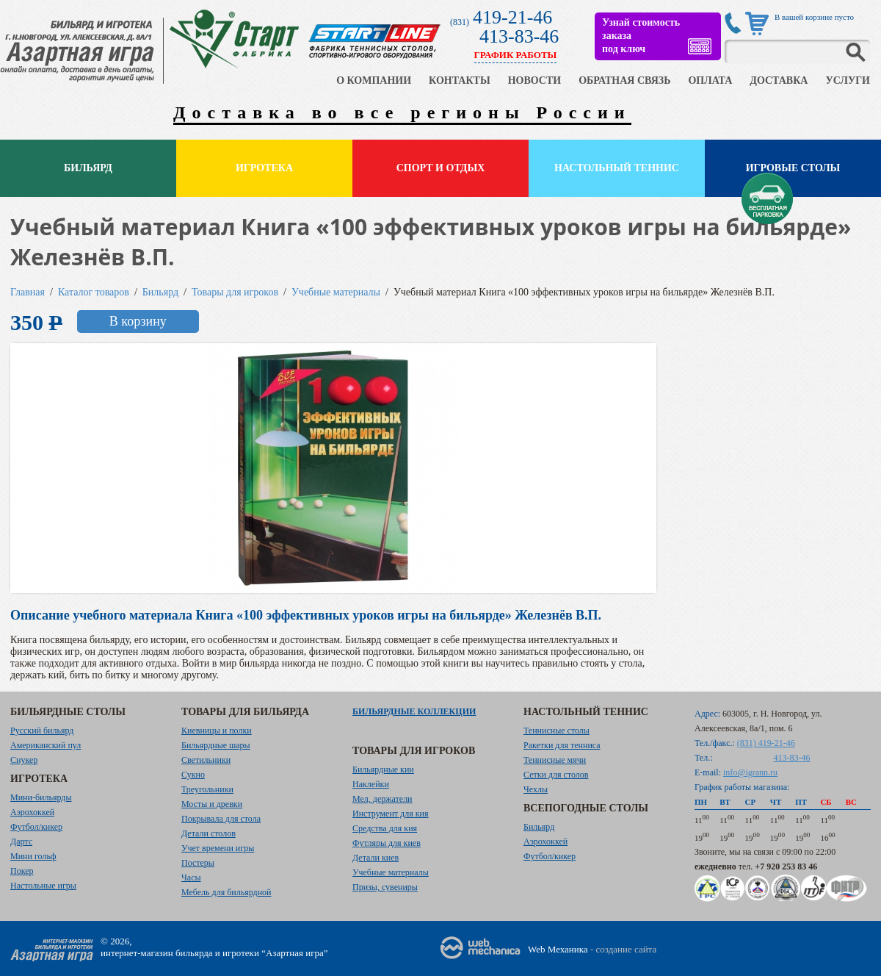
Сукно (193, 774)
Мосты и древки (211, 804)
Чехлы (535, 789)
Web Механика (558, 949)
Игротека (264, 167)
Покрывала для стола (221, 819)
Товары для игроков (235, 292)
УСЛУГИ (847, 80)
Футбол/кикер (36, 827)
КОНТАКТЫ (459, 80)
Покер (22, 871)
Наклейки (370, 784)
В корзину (138, 321)
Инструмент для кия (390, 813)
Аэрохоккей (32, 812)
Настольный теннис (616, 167)
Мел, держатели (382, 799)
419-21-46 (512, 17)
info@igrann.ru (750, 772)
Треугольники (207, 789)
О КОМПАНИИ (373, 80)
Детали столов (208, 833)
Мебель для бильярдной (226, 892)
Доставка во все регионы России (402, 112)
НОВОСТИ (535, 80)
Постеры (197, 863)
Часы (191, 877)
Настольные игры (43, 885)
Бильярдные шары (215, 745)
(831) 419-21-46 (766, 743)
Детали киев (375, 858)
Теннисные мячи (554, 760)
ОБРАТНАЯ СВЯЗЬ (624, 80)
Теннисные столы (556, 730)
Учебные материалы (335, 292)
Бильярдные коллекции (414, 711)
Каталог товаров (93, 292)
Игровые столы (793, 167)
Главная (27, 292)
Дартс (21, 841)
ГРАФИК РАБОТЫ (515, 54)
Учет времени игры (217, 848)
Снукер (23, 760)
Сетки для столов (556, 774)
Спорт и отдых (440, 167)
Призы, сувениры (385, 887)
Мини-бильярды (40, 797)
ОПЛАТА (710, 80)
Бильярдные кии (383, 769)
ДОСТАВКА (779, 80)
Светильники (206, 760)
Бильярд (88, 167)
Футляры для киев (386, 843)
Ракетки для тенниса (562, 745)
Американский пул (45, 745)
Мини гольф (33, 856)
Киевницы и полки (216, 730)
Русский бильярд (41, 730)
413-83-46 (519, 36)
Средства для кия (384, 828)
